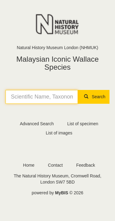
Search (93, 96)
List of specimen (82, 123)
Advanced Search (37, 123)
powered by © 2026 (57, 192)
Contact (55, 165)
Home (28, 165)
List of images (59, 132)
